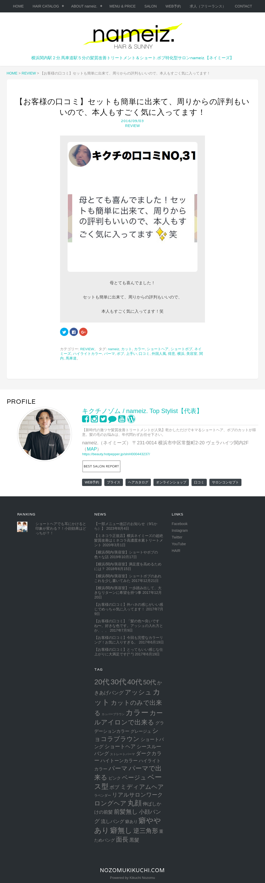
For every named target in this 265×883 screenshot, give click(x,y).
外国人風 (159, 354)
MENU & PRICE (122, 6)
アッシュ (138, 692)
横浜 (181, 354)
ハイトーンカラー (119, 760)
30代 (118, 682)
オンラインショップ (171, 482)
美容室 (191, 354)
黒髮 (134, 840)
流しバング (112, 821)
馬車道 (71, 358)
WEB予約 (173, 6)
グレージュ (140, 731)
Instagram (180, 530)
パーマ (109, 354)
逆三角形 (145, 830)
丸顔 (135, 803)
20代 (101, 682)
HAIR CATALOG (46, 6)
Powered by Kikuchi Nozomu (132, 878)
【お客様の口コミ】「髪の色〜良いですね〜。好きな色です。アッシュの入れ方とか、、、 (128, 625)
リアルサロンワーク (137, 795)
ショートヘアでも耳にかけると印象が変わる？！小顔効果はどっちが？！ (60, 528)
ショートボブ (181, 349)
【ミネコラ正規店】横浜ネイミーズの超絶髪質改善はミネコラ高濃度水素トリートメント (128, 540)
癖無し (121, 830)
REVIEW (132, 126)
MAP (92, 449)
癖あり (131, 821)
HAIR (176, 551)
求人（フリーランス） (208, 6)
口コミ (144, 354)
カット (126, 349)
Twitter (177, 537)
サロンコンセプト (225, 482)
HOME (18, 6)
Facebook (179, 524)
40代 (134, 682)
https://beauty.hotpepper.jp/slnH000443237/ (116, 454)
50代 (149, 682)
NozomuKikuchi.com (132, 870)
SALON (150, 6)
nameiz (113, 349)
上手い (131, 354)
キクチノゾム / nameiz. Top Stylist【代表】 (142, 410)
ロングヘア (110, 803)
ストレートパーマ (122, 754)
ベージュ (134, 777)
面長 (122, 839)
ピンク (114, 778)
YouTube (179, 544)
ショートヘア (157, 349)
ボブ (120, 354)
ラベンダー (102, 795)
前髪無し (126, 811)
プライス (113, 482)
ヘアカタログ (138, 482)
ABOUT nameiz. (84, 6)
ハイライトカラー (87, 354)
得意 (171, 354)
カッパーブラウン (113, 714)
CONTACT (243, 6)
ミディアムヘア (142, 786)
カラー (139, 349)
